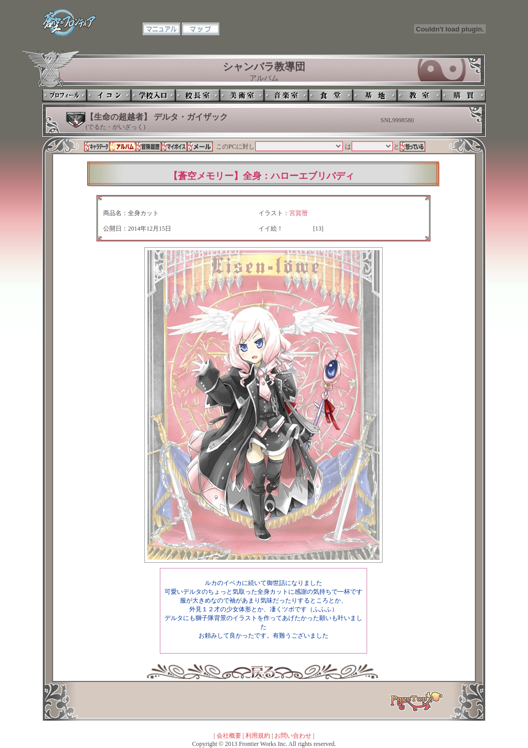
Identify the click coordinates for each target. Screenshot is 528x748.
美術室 (242, 95)
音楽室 (286, 95)
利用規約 (257, 735)
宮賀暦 (298, 213)
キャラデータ (97, 146)
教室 (419, 95)
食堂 (330, 95)
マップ (200, 29)
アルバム (123, 146)
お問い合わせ (292, 735)
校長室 (197, 95)
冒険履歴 (148, 146)
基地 (375, 95)
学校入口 (153, 95)
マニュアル (161, 29)
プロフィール (64, 95)
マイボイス (174, 146)
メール (200, 146)
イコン (109, 95)
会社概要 (229, 735)
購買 (463, 95)
